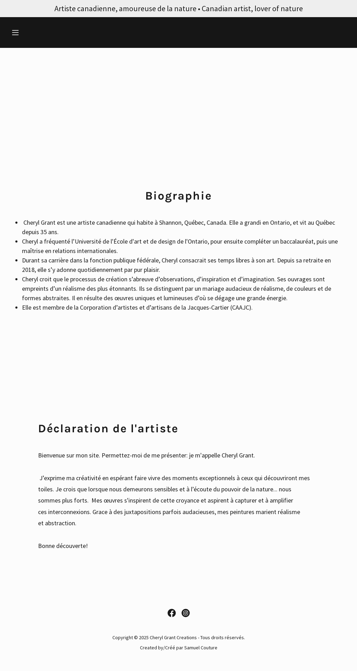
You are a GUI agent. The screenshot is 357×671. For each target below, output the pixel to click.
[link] (172, 613)
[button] (33, 32)
